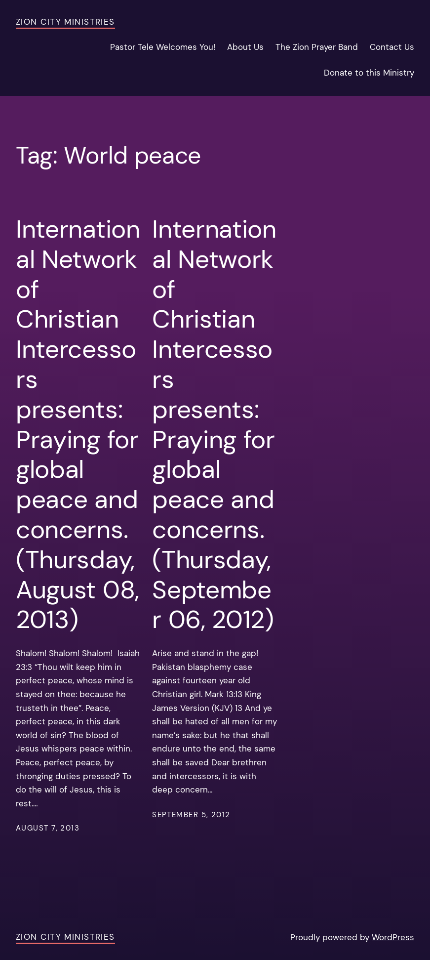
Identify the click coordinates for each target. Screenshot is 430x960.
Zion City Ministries (65, 21)
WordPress (393, 937)
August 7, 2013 (47, 828)
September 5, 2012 (191, 815)
